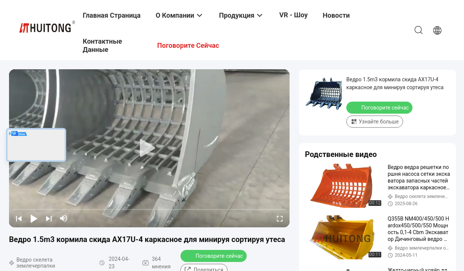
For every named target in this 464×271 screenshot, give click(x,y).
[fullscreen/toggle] (279, 218)
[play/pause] (33, 218)
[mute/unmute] (63, 218)
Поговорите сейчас (214, 255)
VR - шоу (293, 15)
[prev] (18, 218)
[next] (48, 218)
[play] (149, 148)
